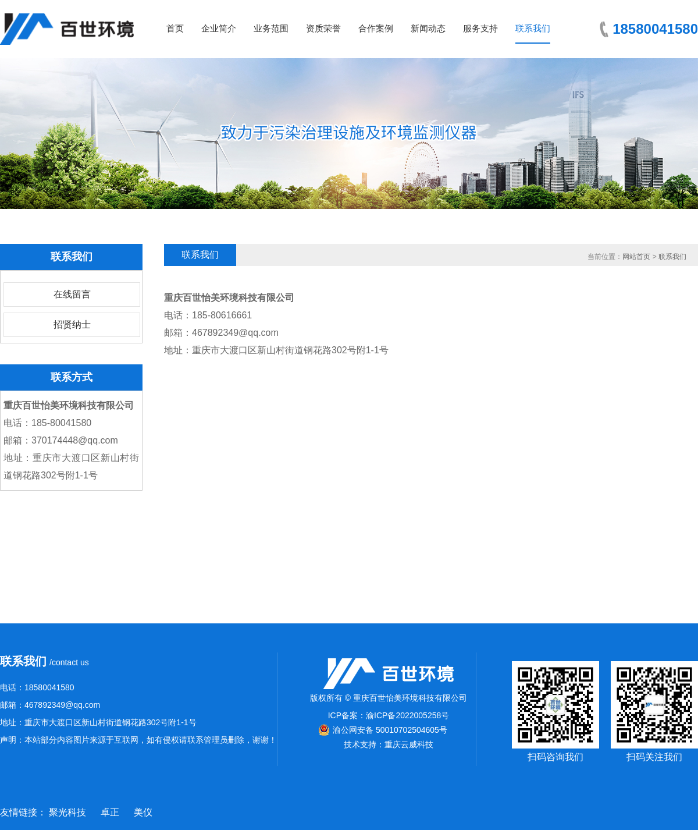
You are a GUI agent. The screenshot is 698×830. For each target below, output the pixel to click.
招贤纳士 (72, 324)
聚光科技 (67, 812)
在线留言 (72, 294)
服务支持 (480, 28)
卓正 (110, 812)
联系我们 (532, 28)
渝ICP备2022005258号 (407, 715)
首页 (175, 28)
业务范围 (271, 28)
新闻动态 (428, 28)
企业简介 (218, 28)
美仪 (143, 812)
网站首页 (636, 257)
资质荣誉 (323, 28)
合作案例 (375, 28)
